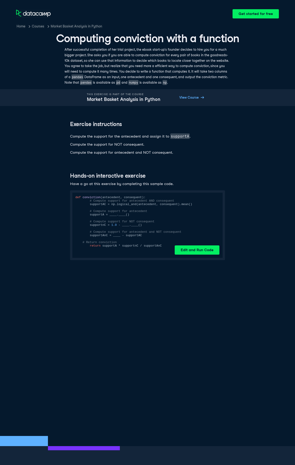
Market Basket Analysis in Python (76, 26)
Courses (38, 26)
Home (21, 26)
